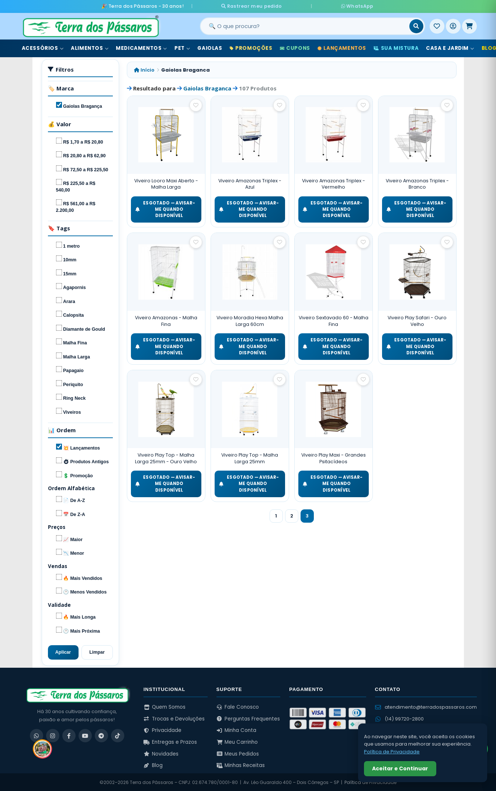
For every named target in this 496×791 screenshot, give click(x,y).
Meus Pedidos (237, 753)
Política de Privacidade (392, 751)
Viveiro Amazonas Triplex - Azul (249, 183)
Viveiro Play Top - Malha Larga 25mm (249, 457)
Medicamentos (141, 47)
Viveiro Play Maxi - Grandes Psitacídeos (333, 457)
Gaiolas (209, 47)
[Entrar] (453, 25)
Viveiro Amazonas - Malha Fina (166, 320)
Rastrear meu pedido (273, 6)
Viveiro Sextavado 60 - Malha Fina (333, 320)
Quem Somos (164, 706)
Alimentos (89, 47)
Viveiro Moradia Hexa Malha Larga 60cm (249, 320)
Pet (182, 47)
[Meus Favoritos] (437, 25)
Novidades (160, 753)
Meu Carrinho (237, 741)
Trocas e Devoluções (174, 718)
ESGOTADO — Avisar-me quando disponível (165, 208)
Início (144, 69)
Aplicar (63, 651)
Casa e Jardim (450, 47)
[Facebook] (69, 735)
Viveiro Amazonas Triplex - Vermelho (333, 183)
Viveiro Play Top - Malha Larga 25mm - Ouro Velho (166, 457)
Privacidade (162, 729)
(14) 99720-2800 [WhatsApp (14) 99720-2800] (399, 718)
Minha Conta (236, 729)
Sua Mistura (396, 47)
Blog (153, 764)
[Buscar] (416, 25)
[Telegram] (101, 735)
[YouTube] (85, 735)
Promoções (251, 47)
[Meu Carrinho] (469, 25)
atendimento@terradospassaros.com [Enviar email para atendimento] (426, 706)
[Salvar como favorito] (196, 104)
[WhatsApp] (36, 735)
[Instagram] (52, 735)
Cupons (295, 47)
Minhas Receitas (240, 764)
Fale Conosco (237, 706)
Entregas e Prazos (170, 741)
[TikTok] (117, 735)
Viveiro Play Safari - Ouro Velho (417, 320)
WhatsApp (335, 6)
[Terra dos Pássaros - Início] (90, 25)
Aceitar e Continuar (400, 768)
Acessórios (43, 47)
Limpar (97, 651)
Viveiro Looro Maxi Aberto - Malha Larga (166, 183)
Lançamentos (342, 47)
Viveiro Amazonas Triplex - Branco (417, 183)
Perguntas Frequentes (248, 718)
